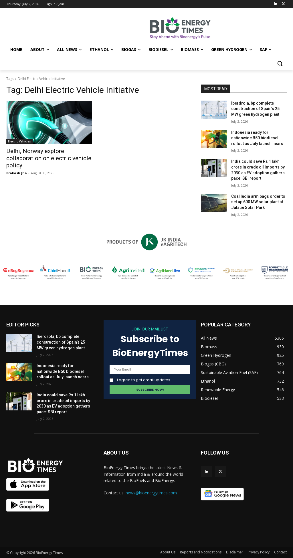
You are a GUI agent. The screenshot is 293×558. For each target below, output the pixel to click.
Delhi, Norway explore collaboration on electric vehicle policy (48, 158)
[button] (280, 63)
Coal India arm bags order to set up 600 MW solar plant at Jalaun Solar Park (258, 202)
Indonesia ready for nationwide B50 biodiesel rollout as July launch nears (257, 138)
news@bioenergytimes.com (151, 493)
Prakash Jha (16, 173)
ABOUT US (116, 453)
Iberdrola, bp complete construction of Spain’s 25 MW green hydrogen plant (255, 109)
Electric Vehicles (19, 141)
